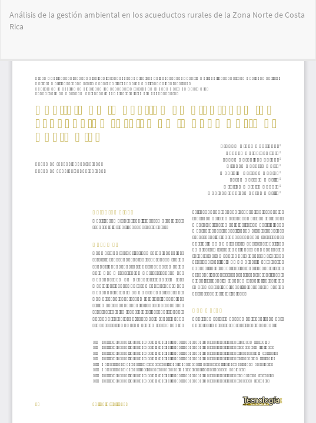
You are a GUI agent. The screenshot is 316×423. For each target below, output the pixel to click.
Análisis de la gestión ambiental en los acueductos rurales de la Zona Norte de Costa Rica (157, 20)
